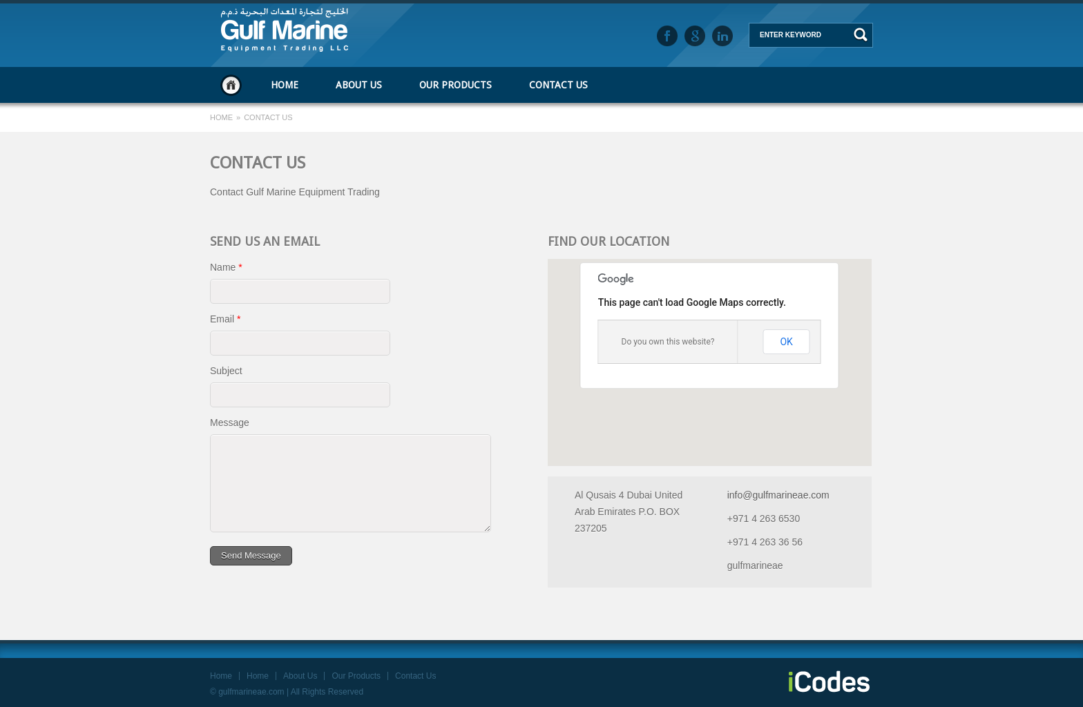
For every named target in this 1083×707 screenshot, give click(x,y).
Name (226, 267)
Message (229, 422)
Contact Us (558, 84)
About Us (359, 84)
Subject (226, 370)
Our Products (455, 84)
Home (231, 85)
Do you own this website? (668, 342)
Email (225, 319)
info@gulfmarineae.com (778, 495)
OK (786, 341)
